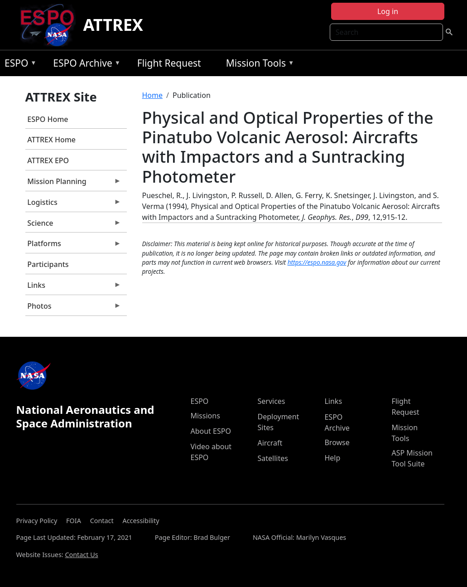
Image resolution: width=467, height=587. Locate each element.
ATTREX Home (51, 140)
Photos (73, 308)
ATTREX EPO (48, 160)
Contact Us (81, 554)
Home (152, 95)
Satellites (272, 458)
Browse (336, 442)
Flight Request (169, 63)
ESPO (18, 65)
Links (73, 287)
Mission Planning (73, 183)
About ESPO (210, 431)
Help (332, 458)
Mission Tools (257, 65)
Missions (205, 416)
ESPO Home (47, 119)
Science (73, 225)
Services (271, 401)
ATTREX (113, 25)
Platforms (73, 245)
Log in (387, 11)
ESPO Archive (84, 65)
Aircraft (269, 443)
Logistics (73, 204)
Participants (47, 264)
